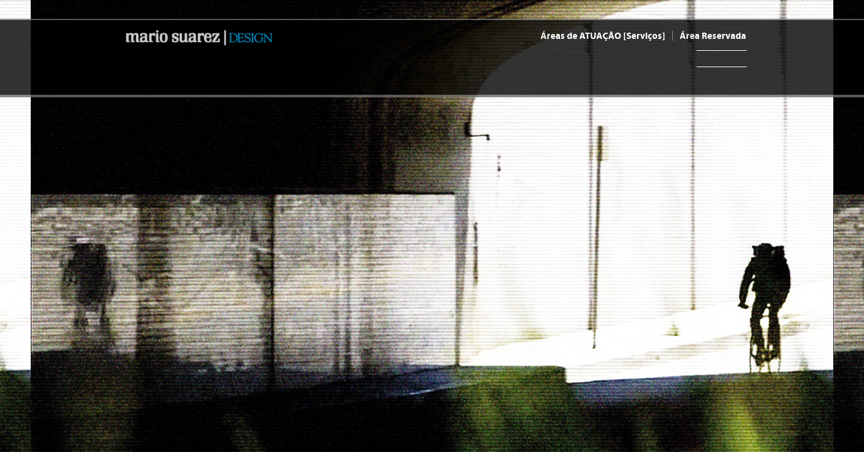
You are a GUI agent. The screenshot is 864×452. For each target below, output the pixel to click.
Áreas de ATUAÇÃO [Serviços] (602, 36)
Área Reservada (713, 36)
